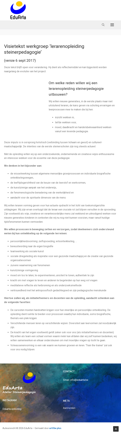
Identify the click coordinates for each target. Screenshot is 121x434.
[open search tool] (103, 24)
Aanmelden (69, 408)
